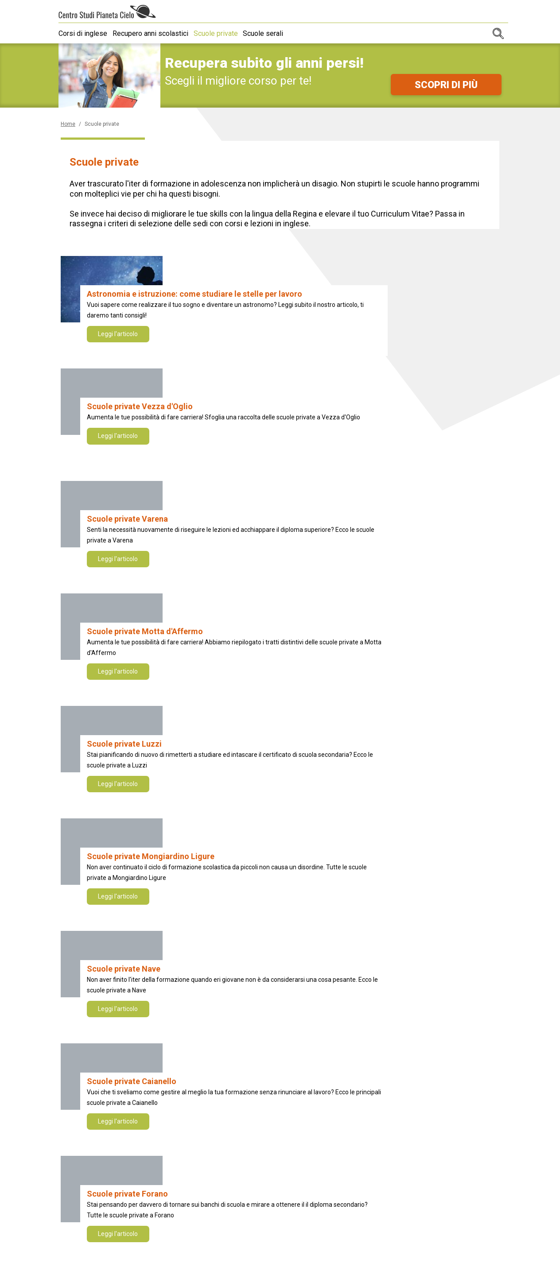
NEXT (380, 841)
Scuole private (223, 33)
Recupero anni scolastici (154, 33)
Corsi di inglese (82, 33)
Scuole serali (274, 33)
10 (350, 841)
